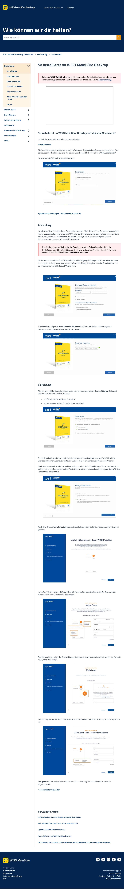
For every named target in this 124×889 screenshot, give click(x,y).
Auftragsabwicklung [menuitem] (12, 120)
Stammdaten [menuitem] (10, 109)
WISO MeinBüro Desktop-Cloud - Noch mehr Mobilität (58, 823)
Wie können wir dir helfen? (37, 29)
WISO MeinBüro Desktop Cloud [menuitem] (17, 98)
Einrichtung (42, 54)
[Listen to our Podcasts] (114, 859)
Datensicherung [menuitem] (13, 81)
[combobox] (59, 37)
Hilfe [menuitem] (6, 140)
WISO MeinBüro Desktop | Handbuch (18, 54)
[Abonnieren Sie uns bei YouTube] (108, 859)
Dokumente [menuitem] (9, 125)
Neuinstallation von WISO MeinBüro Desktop (55, 836)
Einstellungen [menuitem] (10, 115)
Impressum (7, 873)
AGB (4, 878)
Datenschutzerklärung (12, 876)
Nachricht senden (113, 878)
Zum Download (44, 144)
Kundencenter (9, 870)
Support (70, 7)
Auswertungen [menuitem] (10, 135)
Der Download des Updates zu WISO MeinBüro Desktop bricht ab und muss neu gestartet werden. (74, 842)
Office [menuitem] (9, 104)
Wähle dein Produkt (52, 7)
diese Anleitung (104, 80)
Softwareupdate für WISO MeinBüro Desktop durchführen (59, 817)
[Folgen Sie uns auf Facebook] (119, 859)
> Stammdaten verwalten (49, 790)
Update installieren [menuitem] (15, 86)
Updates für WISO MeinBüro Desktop (52, 830)
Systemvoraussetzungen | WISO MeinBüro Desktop (59, 213)
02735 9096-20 (115, 873)
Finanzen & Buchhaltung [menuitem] (14, 130)
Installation (56, 54)
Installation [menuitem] (12, 71)
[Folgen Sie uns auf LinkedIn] (98, 859)
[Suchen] (118, 37)
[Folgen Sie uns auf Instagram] (103, 859)
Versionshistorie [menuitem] (14, 91)
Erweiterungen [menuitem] (13, 76)
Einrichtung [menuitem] (9, 66)
